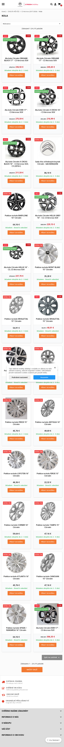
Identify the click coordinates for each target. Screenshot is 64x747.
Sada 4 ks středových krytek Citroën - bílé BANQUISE (47, 162)
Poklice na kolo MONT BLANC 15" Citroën (47, 268)
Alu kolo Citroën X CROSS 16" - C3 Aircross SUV (47, 111)
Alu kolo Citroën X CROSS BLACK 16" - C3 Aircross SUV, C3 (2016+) (16, 163)
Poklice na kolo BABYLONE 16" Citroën (16, 216)
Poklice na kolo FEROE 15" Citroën (16, 423)
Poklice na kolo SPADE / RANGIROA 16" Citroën (16, 629)
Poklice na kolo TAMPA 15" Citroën (47, 526)
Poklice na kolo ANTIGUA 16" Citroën (47, 423)
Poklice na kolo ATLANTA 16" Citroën (16, 577)
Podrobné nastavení (20, 377)
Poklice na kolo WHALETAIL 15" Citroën (16, 320)
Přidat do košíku (16, 75)
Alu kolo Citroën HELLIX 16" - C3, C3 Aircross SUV (16, 268)
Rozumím (44, 377)
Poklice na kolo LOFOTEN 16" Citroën (16, 474)
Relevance (32, 23)
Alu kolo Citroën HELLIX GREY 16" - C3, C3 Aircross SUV (47, 216)
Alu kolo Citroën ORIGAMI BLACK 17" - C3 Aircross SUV (16, 59)
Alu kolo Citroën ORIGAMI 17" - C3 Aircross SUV (48, 59)
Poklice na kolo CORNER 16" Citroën (16, 526)
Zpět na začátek (52, 657)
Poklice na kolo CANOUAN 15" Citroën (47, 577)
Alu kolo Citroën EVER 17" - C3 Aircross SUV (16, 111)
